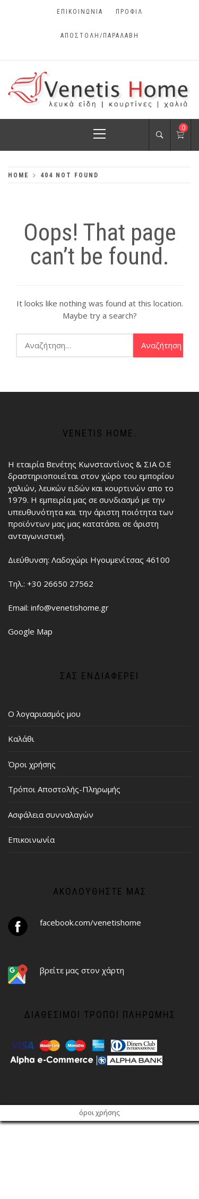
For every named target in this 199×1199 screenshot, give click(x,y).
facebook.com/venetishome (90, 922)
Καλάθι (21, 738)
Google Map (30, 631)
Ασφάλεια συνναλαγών (50, 814)
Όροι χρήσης (32, 764)
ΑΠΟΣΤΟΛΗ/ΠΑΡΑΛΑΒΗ (99, 35)
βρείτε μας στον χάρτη (82, 970)
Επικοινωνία (80, 11)
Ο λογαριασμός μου (44, 713)
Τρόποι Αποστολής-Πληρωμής (64, 789)
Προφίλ (129, 11)
